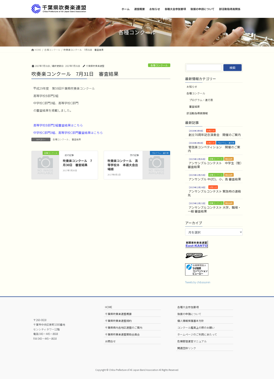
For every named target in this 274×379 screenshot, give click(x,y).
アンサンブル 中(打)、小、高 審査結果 (215, 179)
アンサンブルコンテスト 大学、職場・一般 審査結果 (214, 209)
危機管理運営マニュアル (192, 341)
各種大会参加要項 (188, 307)
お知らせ (191, 86)
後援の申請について (189, 314)
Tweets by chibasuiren (197, 282)
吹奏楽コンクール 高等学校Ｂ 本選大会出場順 (123, 164)
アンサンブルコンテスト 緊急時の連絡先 (214, 193)
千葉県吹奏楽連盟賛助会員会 (122, 334)
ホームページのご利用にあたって (197, 334)
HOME (108, 307)
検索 (232, 67)
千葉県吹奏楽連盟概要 (118, 314)
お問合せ (110, 341)
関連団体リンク (186, 348)
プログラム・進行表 (201, 100)
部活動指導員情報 (197, 113)
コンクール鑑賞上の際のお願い (196, 327)
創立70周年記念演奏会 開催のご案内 (215, 134)
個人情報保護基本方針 (190, 321)
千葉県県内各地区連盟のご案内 (123, 327)
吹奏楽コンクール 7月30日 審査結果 (77, 162)
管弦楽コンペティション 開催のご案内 (214, 149)
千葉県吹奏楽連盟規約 (118, 321)
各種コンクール (159, 65)
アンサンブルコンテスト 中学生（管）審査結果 (215, 165)
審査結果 (76, 139)
